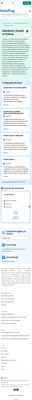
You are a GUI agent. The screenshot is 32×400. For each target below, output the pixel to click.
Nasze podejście (7, 314)
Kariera (4, 363)
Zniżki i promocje (7, 299)
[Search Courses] (14, 14)
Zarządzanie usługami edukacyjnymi (15, 336)
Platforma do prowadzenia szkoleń (15, 339)
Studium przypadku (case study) (14, 317)
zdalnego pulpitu (18, 64)
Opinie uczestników (8, 360)
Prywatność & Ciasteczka (16, 395)
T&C (2, 369)
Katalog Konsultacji (8, 323)
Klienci (3, 357)
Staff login (16, 399)
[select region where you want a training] (16, 238)
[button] (29, 207)
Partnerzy (5, 354)
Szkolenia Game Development (21, 23)
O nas (3, 348)
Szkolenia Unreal (9, 25)
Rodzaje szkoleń (7, 302)
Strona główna (7, 23)
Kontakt (27, 3)
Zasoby (4, 305)
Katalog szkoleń (7, 296)
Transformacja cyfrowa (10, 333)
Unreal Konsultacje (8, 261)
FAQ (2, 366)
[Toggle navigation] (30, 11)
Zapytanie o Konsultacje (10, 320)
